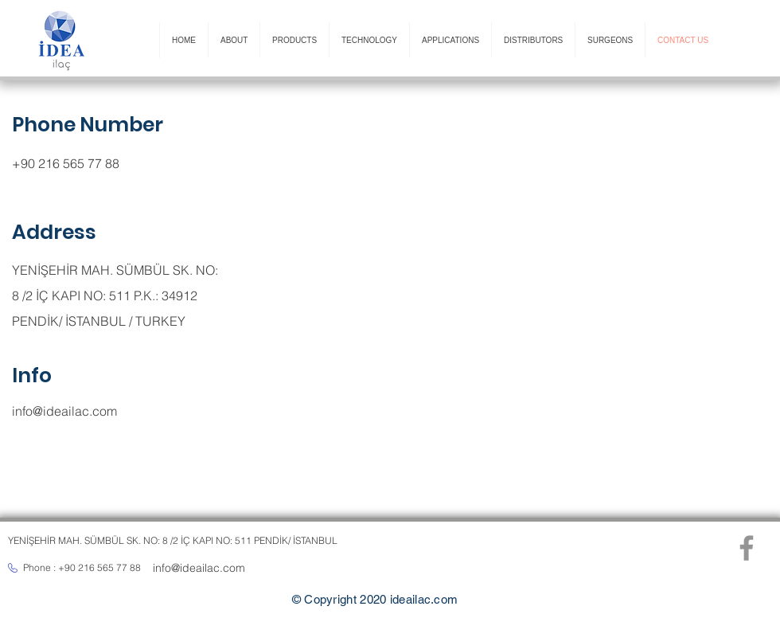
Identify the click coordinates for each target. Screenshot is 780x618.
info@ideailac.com (64, 411)
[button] (233, 40)
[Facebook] (746, 548)
